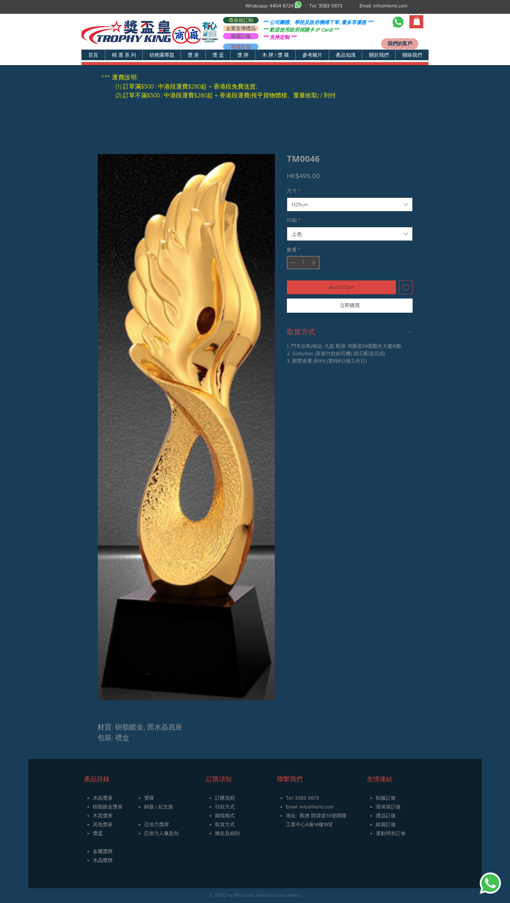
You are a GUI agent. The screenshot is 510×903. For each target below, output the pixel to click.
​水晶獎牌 (103, 860)
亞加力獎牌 (156, 824)
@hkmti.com (321, 807)
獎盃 (98, 833)
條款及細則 (227, 833)
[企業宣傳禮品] (241, 28)
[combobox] (350, 204)
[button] (123, 55)
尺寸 (293, 191)
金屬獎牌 (103, 851)
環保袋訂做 (388, 807)
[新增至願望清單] (406, 287)
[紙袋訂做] (241, 36)
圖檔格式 (225, 815)
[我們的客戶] (399, 43)
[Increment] (314, 262)
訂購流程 (225, 798)
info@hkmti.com (390, 5)
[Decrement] (292, 262)
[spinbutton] (303, 262)
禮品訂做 (386, 815)
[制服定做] (241, 47)
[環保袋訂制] (241, 20)
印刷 (293, 220)
